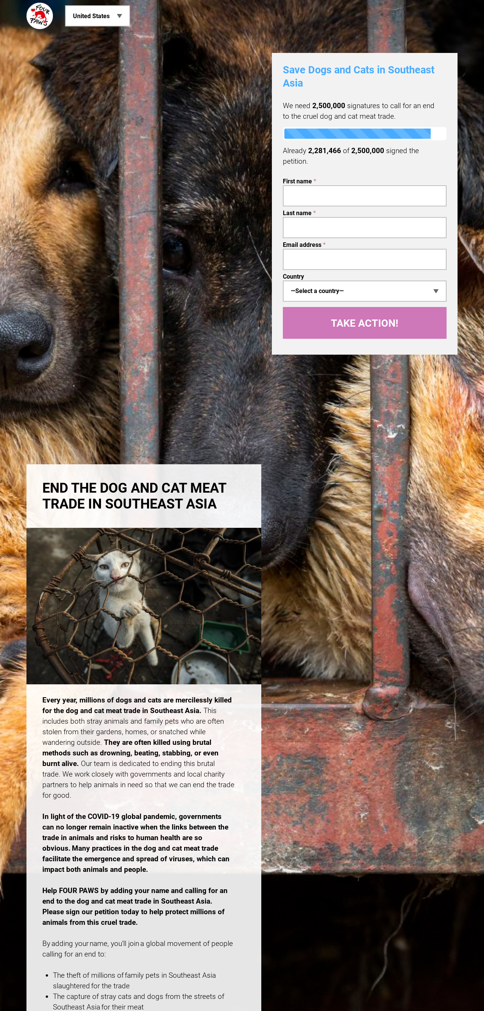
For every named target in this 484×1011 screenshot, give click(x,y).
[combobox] (364, 291)
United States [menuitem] (91, 16)
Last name (299, 213)
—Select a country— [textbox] (317, 291)
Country (293, 276)
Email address (304, 244)
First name (299, 181)
